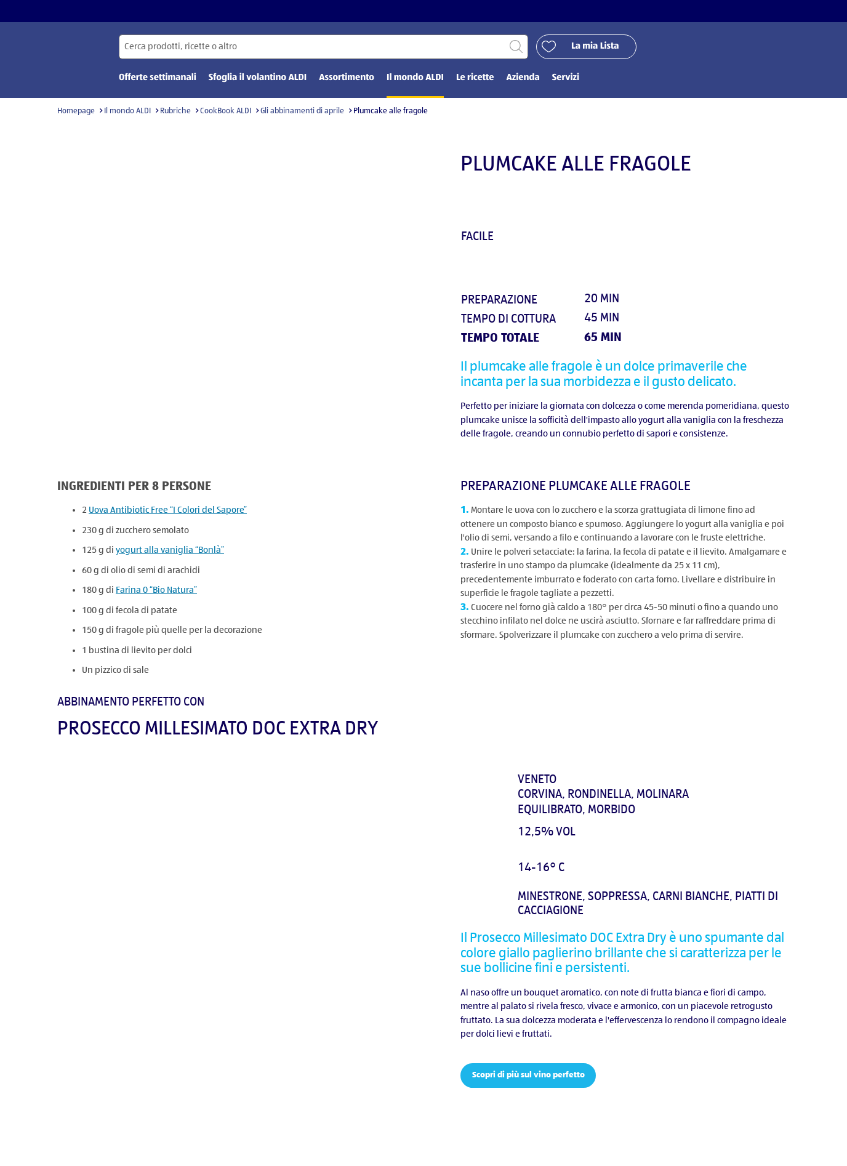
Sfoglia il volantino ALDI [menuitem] (258, 78)
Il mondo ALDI (127, 112)
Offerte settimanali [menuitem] (157, 78)
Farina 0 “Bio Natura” (156, 590)
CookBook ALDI (225, 112)
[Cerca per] (323, 47)
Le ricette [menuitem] (475, 78)
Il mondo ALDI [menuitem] (415, 78)
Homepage (76, 112)
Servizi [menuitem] (565, 78)
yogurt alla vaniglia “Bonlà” (170, 550)
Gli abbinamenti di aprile (302, 112)
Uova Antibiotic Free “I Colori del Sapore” (168, 510)
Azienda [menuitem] (522, 78)
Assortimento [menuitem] (346, 78)
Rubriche (175, 112)
